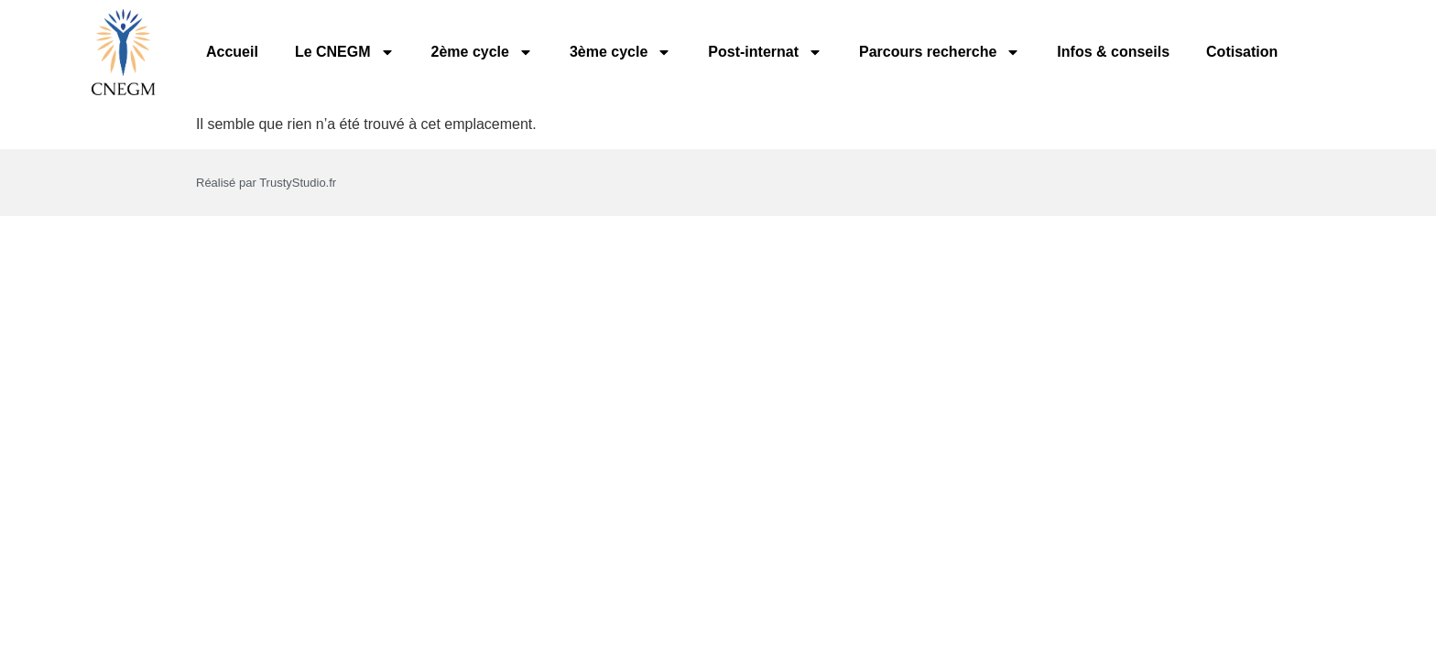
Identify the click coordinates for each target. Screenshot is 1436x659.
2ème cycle (482, 52)
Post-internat (765, 52)
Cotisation (1242, 51)
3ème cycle (620, 52)
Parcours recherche (939, 52)
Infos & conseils (1113, 51)
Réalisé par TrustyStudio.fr (266, 182)
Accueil (232, 51)
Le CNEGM (345, 52)
